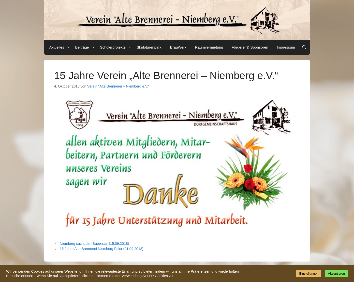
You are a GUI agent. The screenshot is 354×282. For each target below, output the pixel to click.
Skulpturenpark (149, 47)
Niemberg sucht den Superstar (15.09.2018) (94, 244)
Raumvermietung (209, 47)
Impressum (286, 47)
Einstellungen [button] (308, 273)
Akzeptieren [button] (336, 273)
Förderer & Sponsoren (250, 47)
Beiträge (85, 47)
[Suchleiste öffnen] (304, 47)
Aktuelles (60, 47)
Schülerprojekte (116, 47)
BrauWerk (178, 47)
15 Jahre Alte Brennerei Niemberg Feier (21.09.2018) (101, 249)
